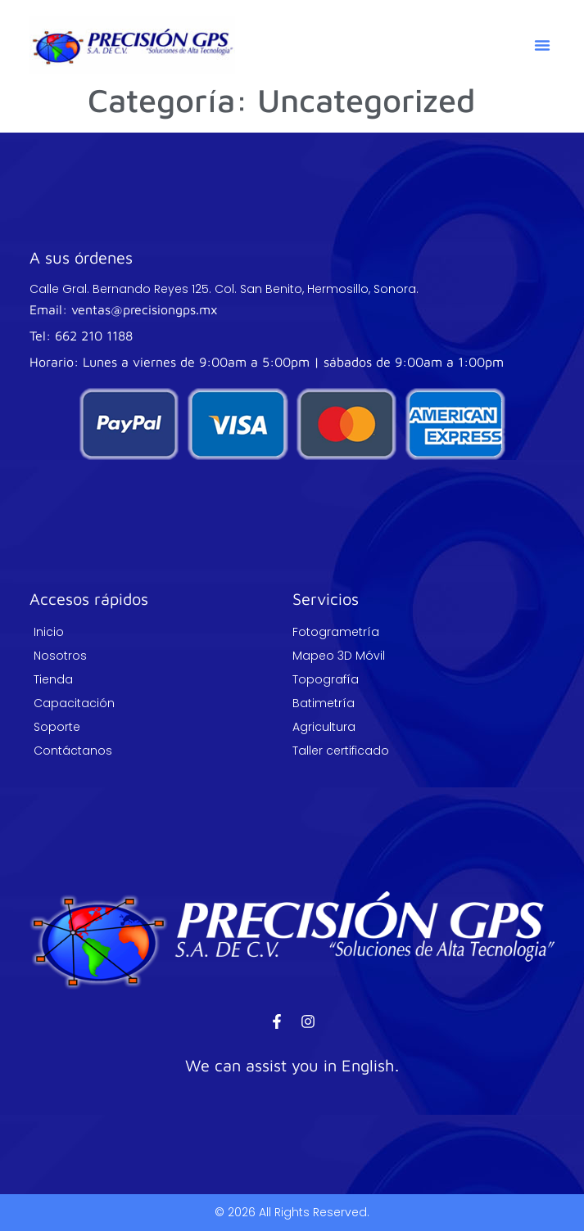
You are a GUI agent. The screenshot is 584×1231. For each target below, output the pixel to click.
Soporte (57, 727)
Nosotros (60, 655)
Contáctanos (73, 750)
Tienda (53, 679)
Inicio (49, 632)
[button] (542, 45)
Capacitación (74, 703)
